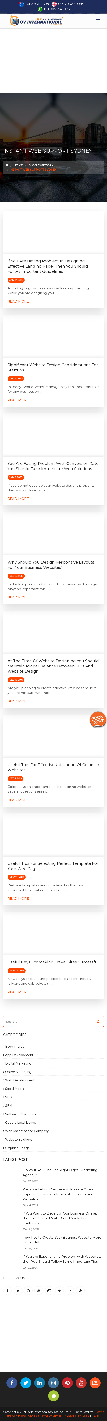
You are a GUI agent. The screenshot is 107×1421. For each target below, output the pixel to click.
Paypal (95, 1415)
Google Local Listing (19, 1123)
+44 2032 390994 (72, 4)
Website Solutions (17, 1139)
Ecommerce (13, 1046)
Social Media (13, 1089)
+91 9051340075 (57, 9)
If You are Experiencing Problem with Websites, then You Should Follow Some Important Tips (62, 1259)
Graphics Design (16, 1148)
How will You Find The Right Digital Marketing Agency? (60, 1172)
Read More (18, 301)
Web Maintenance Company (26, 1131)
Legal (86, 1415)
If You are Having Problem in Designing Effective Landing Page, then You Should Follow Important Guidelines (48, 266)
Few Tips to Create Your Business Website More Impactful (62, 1239)
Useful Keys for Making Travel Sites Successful (53, 962)
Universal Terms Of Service (44, 1415)
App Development (18, 1055)
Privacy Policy (72, 1415)
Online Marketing (17, 1072)
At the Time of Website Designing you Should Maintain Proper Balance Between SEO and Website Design (53, 666)
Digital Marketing (17, 1063)
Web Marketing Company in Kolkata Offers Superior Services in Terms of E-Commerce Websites (58, 1194)
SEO (7, 1097)
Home (18, 165)
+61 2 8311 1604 (37, 4)
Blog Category (41, 165)
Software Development (22, 1114)
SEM (7, 1106)
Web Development (18, 1080)
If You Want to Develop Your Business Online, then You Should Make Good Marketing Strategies (60, 1218)
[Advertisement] (53, 60)
